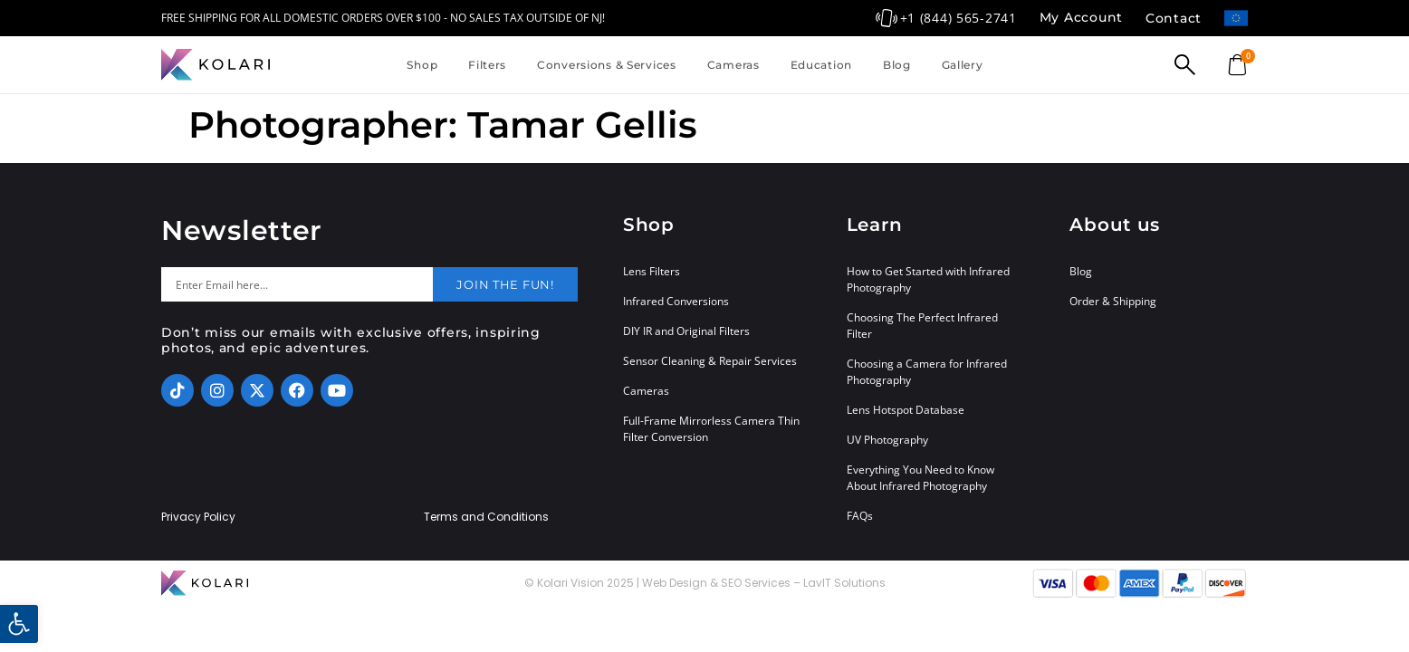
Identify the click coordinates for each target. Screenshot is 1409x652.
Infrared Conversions (676, 301)
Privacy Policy (198, 517)
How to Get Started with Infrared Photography (928, 279)
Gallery (962, 65)
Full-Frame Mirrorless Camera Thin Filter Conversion (711, 429)
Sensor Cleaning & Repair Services (710, 361)
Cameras (733, 65)
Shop (422, 65)
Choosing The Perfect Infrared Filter (922, 325)
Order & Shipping (1112, 301)
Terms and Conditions (486, 517)
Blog (897, 65)
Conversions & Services (606, 65)
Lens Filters (651, 271)
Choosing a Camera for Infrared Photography (927, 372)
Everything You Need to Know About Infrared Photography (920, 478)
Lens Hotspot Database (905, 409)
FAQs (860, 515)
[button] (19, 624)
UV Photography (887, 439)
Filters (487, 65)
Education (821, 65)
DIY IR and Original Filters (686, 331)
